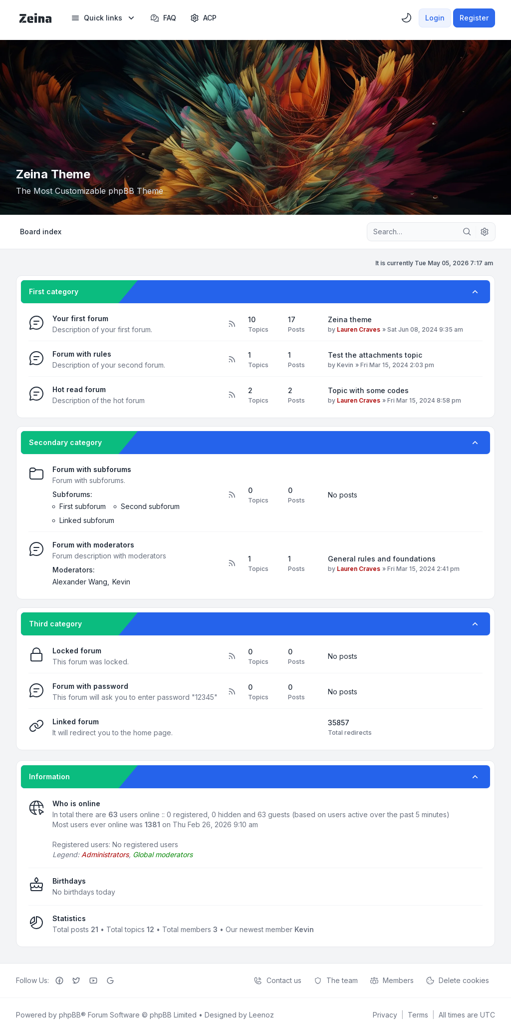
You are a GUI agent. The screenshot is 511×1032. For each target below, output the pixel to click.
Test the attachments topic (375, 355)
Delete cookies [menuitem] (457, 980)
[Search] (467, 231)
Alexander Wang (79, 581)
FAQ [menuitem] (163, 17)
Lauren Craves (358, 329)
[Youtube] (93, 980)
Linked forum (75, 721)
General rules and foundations (382, 558)
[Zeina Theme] (35, 18)
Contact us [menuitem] (277, 980)
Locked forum (76, 650)
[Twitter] (76, 980)
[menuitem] (103, 18)
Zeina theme (350, 319)
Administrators (105, 854)
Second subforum (150, 506)
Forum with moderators (93, 544)
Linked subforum (86, 520)
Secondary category (65, 442)
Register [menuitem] (474, 17)
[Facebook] (59, 980)
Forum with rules (81, 354)
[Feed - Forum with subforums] (231, 495)
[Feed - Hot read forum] (231, 395)
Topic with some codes (368, 390)
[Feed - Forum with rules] (231, 359)
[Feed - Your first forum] (231, 324)
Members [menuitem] (392, 980)
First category (53, 291)
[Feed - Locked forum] (231, 656)
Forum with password (90, 686)
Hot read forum (79, 389)
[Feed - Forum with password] (231, 691)
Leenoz (261, 1015)
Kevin (345, 365)
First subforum (82, 506)
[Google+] (110, 980)
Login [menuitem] (435, 17)
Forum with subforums (91, 469)
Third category (55, 623)
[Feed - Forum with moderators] (231, 563)
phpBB (70, 1015)
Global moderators (163, 854)
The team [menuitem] (335, 980)
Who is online (76, 803)
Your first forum (80, 318)
